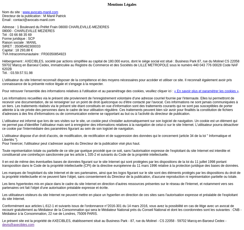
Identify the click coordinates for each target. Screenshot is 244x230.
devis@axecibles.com (18, 225)
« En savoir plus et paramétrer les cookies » (206, 91)
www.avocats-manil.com (40, 12)
